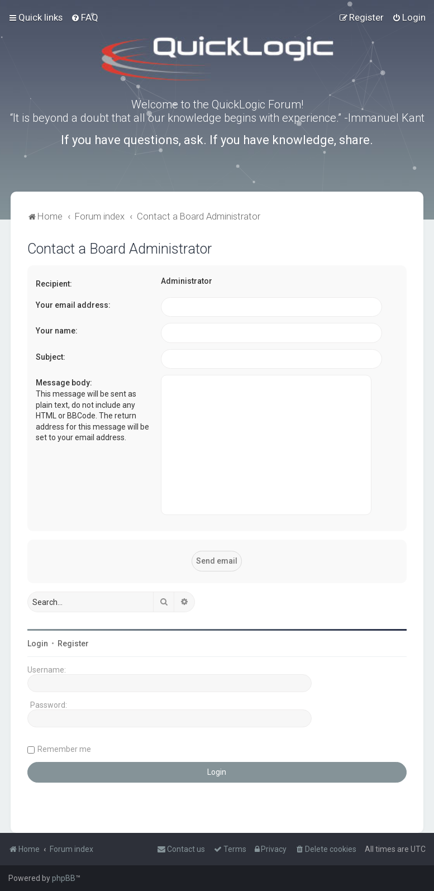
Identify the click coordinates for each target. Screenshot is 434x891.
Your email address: (73, 305)
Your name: (57, 330)
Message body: (64, 382)
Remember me (64, 749)
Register (73, 643)
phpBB (63, 878)
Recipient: (54, 283)
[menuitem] (84, 17)
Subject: (50, 356)
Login (37, 643)
